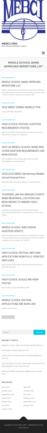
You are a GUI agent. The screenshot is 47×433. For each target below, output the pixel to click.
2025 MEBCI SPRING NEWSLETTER (21, 107)
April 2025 (27, 387)
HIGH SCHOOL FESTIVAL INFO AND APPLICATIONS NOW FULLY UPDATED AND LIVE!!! (23, 256)
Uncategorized (8, 77)
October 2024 (29, 391)
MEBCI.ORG (9, 43)
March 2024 (6, 398)
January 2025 (6, 391)
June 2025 (5, 387)
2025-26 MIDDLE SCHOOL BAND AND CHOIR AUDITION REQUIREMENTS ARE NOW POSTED (23, 150)
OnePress (32, 425)
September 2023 (30, 402)
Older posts (8, 317)
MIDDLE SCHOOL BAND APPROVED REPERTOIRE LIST (22, 345)
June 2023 (5, 405)
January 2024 (6, 402)
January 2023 (28, 405)
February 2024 (29, 398)
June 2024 (27, 394)
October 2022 (7, 409)
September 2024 (8, 394)
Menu (43, 53)
